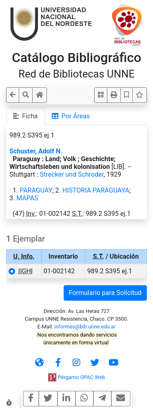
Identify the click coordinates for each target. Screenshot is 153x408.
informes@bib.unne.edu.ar (84, 327)
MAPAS (27, 198)
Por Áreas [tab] (71, 116)
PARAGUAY (36, 190)
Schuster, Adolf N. (35, 151)
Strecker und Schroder (72, 174)
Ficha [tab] (25, 116)
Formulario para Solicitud (105, 293)
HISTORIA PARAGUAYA (95, 190)
